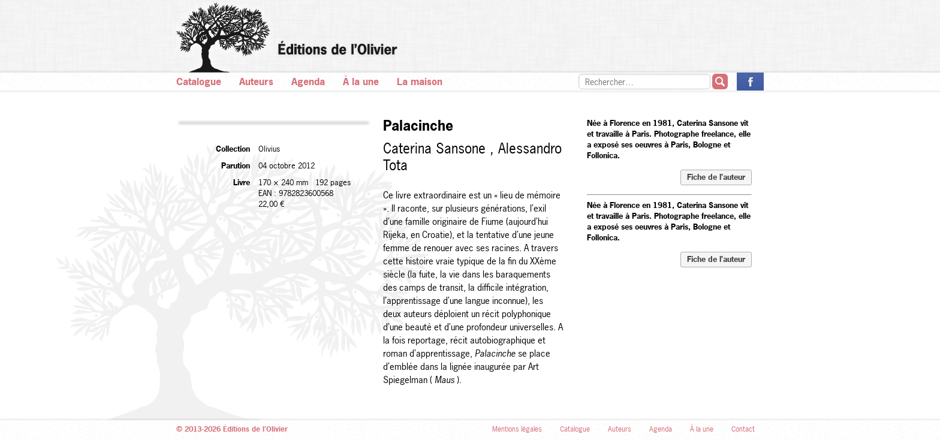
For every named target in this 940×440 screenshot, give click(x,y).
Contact (743, 429)
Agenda (308, 81)
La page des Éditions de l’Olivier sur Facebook (750, 82)
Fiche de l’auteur (716, 176)
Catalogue (198, 81)
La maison (419, 81)
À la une (361, 81)
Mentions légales (517, 429)
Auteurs (256, 81)
